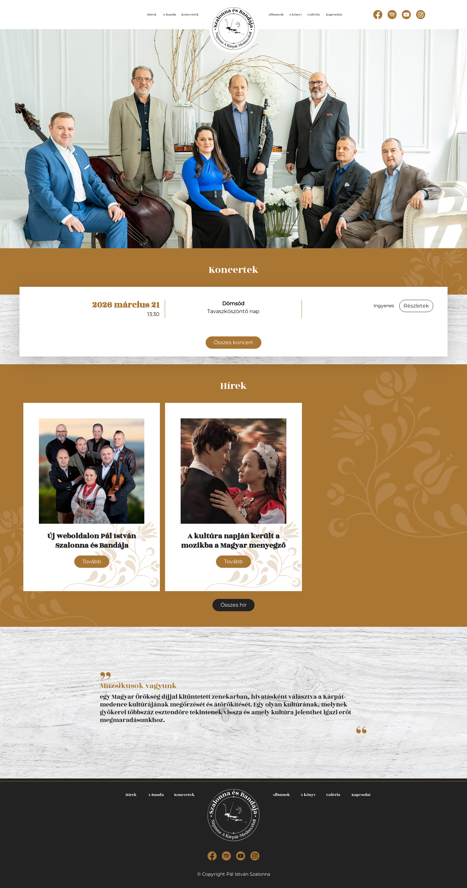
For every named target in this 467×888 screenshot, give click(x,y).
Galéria (313, 14)
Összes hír (233, 605)
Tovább (91, 561)
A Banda (169, 14)
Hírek (152, 14)
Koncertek (190, 14)
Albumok (276, 14)
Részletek (416, 306)
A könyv (295, 14)
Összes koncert (233, 342)
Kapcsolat (334, 14)
